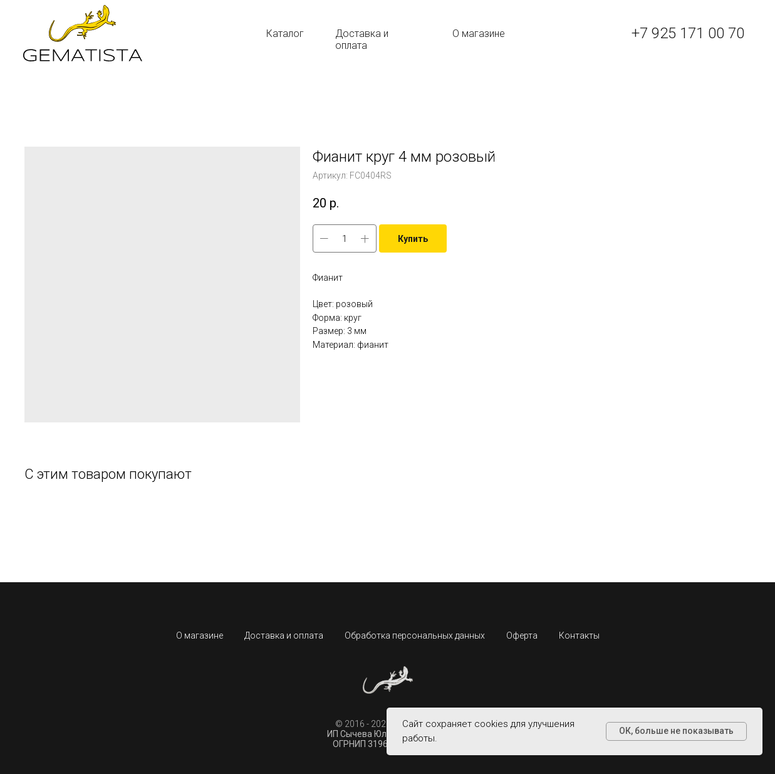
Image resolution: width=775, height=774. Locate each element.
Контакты (579, 635)
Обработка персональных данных (415, 635)
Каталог (285, 33)
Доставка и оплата (361, 39)
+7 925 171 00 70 (688, 33)
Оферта (522, 635)
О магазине (478, 33)
